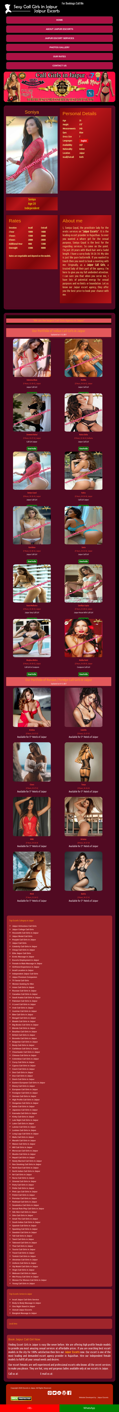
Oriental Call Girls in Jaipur (24, 1181)
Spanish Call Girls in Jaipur (24, 1226)
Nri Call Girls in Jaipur (22, 1175)
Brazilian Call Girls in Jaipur (24, 1032)
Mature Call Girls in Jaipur (23, 1144)
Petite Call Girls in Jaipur (23, 1188)
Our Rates (59, 56)
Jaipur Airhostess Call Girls (24, 926)
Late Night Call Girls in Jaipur (25, 1120)
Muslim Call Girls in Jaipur (24, 1154)
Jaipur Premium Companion (24, 977)
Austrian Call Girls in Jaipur (24, 1011)
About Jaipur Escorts (59, 29)
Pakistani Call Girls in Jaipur (24, 1001)
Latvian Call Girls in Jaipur (24, 1127)
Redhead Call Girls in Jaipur (24, 1202)
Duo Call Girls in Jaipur (22, 1076)
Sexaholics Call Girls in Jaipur (25, 1205)
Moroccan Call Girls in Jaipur (25, 1151)
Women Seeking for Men (23, 984)
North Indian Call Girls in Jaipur (26, 1171)
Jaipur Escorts (72, 1352)
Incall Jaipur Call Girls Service (25, 1300)
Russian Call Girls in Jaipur (24, 991)
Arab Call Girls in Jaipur (22, 1008)
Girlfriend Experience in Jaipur (25, 967)
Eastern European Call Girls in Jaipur (28, 1083)
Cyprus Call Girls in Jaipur (24, 1066)
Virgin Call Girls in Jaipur (23, 1270)
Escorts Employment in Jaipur (25, 960)
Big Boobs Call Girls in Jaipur (25, 1025)
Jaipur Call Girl (31, 387)
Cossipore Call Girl (83, 667)
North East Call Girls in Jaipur (25, 1168)
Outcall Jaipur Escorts (22, 1310)
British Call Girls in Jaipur (23, 1035)
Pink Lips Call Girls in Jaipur (24, 1192)
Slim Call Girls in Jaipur (22, 1215)
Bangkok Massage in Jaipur (24, 1313)
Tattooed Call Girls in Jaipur (24, 1243)
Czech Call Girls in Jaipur (23, 1069)
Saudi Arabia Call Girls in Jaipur (26, 998)
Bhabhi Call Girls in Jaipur (23, 1021)
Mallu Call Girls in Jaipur (23, 1137)
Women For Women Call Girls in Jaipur (29, 1280)
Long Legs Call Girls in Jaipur (25, 1134)
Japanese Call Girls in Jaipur (25, 1110)
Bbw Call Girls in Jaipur (22, 1015)
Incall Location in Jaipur (22, 970)
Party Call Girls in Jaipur (23, 1185)
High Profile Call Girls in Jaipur (26, 1100)
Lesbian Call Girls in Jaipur (24, 1130)
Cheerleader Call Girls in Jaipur (26, 1052)
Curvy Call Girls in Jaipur (23, 1062)
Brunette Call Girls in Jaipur (24, 1038)
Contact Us (60, 65)
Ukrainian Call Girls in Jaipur (25, 1260)
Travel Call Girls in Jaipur (23, 1253)
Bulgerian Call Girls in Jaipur (25, 1042)
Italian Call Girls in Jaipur (23, 1106)
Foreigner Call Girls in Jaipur (25, 1093)
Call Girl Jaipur (31, 442)
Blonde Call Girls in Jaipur (23, 1028)
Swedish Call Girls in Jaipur (24, 1232)
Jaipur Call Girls (19, 943)
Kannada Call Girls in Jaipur (24, 1113)
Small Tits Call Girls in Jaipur (25, 1219)
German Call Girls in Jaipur (24, 1096)
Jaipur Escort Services (59, 38)
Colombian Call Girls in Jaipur (25, 1059)
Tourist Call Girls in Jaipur (23, 1249)
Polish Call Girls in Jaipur (23, 1195)
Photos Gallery (59, 47)
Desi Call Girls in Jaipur (22, 1072)
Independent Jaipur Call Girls (25, 974)
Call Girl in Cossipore (31, 667)
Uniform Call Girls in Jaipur (24, 1263)
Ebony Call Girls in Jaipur (23, 1086)
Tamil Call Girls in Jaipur (23, 1239)
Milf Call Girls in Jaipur (22, 1147)
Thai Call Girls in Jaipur (22, 1246)
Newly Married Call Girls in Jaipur (27, 1161)
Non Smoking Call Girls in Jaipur (26, 1164)
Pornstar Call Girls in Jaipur (24, 1198)
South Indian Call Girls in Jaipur (26, 1222)
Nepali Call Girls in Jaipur (23, 1158)
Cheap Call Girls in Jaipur (23, 950)
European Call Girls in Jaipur (25, 1089)
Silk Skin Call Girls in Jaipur (24, 1212)
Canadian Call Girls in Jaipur (24, 994)
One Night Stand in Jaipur (23, 1306)
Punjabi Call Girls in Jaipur (24, 940)
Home (59, 20)
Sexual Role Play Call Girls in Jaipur (28, 1209)
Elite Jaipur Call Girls (21, 953)
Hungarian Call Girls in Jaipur (25, 1103)
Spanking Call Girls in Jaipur (24, 1229)
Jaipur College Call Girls (23, 929)
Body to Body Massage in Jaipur (26, 1303)
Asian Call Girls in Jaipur (23, 987)
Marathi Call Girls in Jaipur (24, 1141)
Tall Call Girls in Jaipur (22, 1236)
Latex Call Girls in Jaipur (23, 1123)
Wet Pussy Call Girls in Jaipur (25, 1277)
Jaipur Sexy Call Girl (32, 613)
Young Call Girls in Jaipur (23, 1283)
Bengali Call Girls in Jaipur (24, 1018)
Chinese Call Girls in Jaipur (24, 1055)
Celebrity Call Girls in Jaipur (24, 946)
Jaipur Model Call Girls (22, 936)
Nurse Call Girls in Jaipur (23, 1178)
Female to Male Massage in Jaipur (27, 963)
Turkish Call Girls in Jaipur (24, 1256)
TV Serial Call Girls (20, 981)
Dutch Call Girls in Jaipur (23, 1079)
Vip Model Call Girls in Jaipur (25, 1266)
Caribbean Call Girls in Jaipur (25, 1049)
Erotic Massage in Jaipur (23, 957)
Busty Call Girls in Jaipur (23, 1045)
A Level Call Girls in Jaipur (24, 1004)
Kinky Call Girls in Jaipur (23, 1117)
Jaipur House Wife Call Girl (83, 613)
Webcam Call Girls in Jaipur (24, 1273)
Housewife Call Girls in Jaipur (25, 933)
